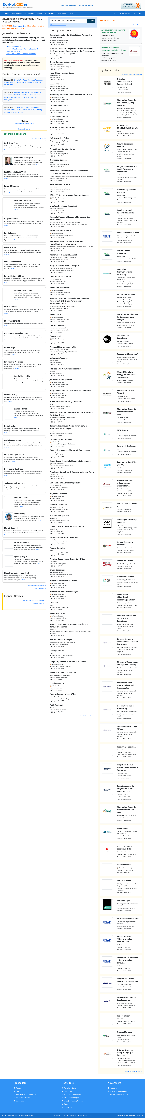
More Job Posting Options (73, 1101)
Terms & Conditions (85, 1115)
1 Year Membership (13, 51)
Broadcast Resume (35, 13)
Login (127, 13)
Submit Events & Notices (119, 1094)
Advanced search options (58, 25)
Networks (113, 1088)
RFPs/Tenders (50, 13)
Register (137, 13)
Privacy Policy (69, 1115)
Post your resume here (39, 138)
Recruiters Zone (70, 1088)
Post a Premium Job (71, 1098)
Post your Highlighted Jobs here (132, 74)
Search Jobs (62, 13)
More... (6, 150)
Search (91, 21)
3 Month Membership (14, 46)
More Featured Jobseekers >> (37, 585)
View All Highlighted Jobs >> (133, 1071)
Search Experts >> (40, 588)
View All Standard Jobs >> (87, 716)
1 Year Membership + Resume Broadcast (21, 54)
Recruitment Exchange (134, 1115)
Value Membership (18, 13)
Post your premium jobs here (133, 25)
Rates (66, 1104)
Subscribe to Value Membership (15, 37)
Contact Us (20, 1101)
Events (71, 13)
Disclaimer (57, 1115)
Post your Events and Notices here (33, 600)
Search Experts (24, 129)
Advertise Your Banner (118, 1091)
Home (6, 13)
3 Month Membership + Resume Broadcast (22, 49)
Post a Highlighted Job (72, 1094)
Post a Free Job (69, 1091)
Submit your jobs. (20, 26)
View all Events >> (38, 604)
